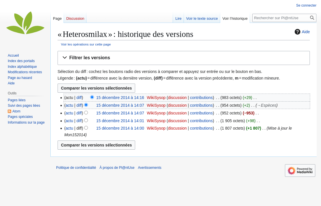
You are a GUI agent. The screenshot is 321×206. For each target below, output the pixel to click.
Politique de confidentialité (76, 168)
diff (79, 97)
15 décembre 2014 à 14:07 (120, 105)
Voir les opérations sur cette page (86, 44)
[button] (183, 58)
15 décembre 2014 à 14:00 (120, 128)
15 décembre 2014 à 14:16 (120, 97)
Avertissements (150, 168)
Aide (301, 32)
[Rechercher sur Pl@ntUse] (284, 18)
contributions (201, 97)
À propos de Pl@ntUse (116, 168)
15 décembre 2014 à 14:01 (120, 120)
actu (69, 105)
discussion (177, 97)
